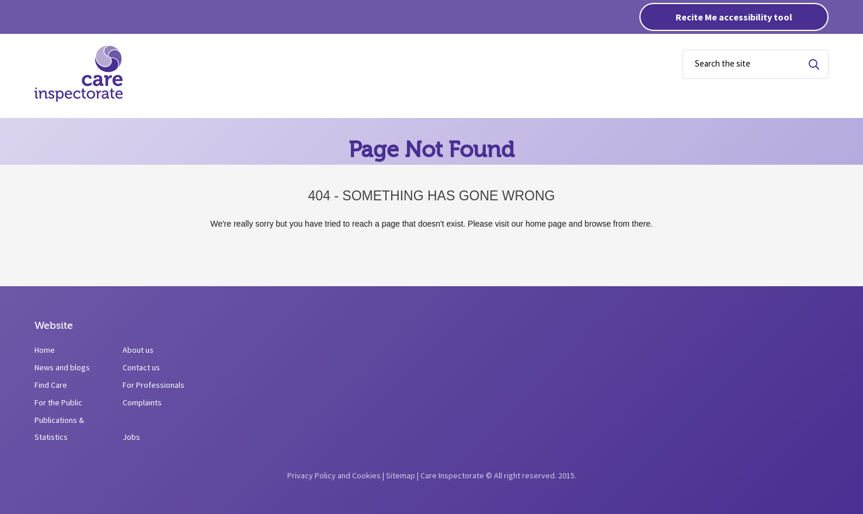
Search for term (814, 64)
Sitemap (400, 475)
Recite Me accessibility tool (734, 17)
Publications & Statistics (59, 428)
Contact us (141, 367)
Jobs (131, 437)
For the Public (58, 402)
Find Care (50, 385)
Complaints (142, 402)
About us (138, 350)
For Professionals (154, 385)
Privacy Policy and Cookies (334, 475)
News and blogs (62, 367)
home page (546, 223)
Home (44, 350)
